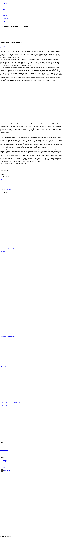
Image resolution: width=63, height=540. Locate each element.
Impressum (6, 538)
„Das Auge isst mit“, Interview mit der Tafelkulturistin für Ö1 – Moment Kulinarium (13, 402)
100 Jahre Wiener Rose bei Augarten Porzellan (7, 336)
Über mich (4, 461)
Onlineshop (5, 460)
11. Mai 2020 (2, 46)
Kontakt (4, 467)
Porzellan (2, 47)
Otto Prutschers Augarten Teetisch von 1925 (7, 363)
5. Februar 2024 (3, 366)
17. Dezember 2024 (4, 251)
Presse (4, 465)
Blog (3, 464)
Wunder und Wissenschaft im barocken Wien (7, 248)
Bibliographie (5, 462)
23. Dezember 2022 (4, 405)
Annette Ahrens (4, 44)
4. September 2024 (3, 338)
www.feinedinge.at (3, 179)
